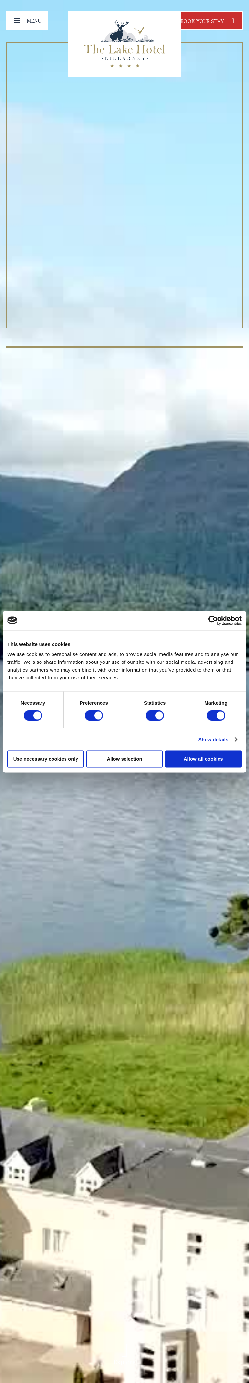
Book (207, 20)
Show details (213, 739)
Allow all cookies (203, 759)
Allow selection (124, 759)
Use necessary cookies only (45, 759)
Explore (124, 1356)
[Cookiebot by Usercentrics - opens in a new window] (213, 620)
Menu (34, 20)
